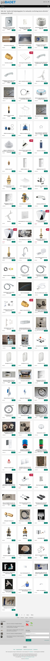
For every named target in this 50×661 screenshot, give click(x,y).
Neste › (27, 614)
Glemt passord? (46, 640)
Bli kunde (22, 617)
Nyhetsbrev (35, 649)
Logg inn (26, 617)
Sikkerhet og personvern (27, 649)
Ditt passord (28, 635)
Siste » (32, 614)
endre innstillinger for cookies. (30, 657)
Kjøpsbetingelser (19, 649)
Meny (2, 6)
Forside (2, 8)
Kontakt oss (31, 617)
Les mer (23, 657)
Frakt (14, 649)
